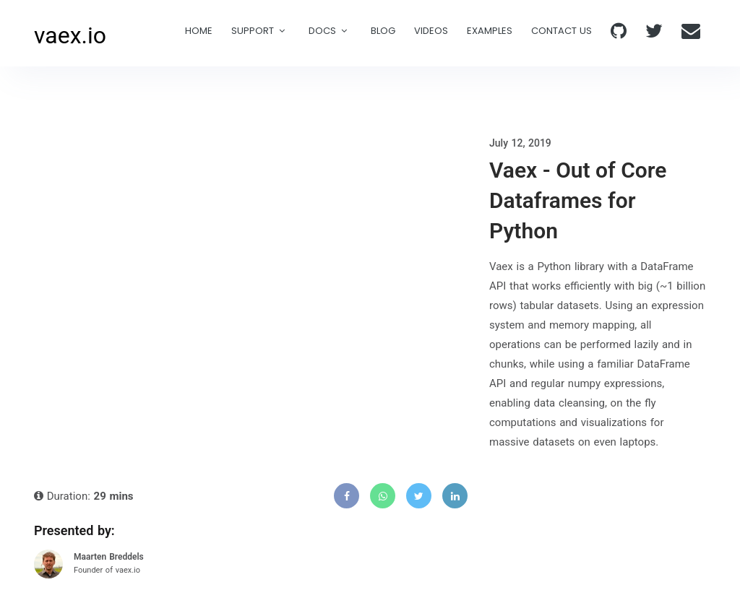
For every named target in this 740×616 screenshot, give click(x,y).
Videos (431, 31)
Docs (322, 31)
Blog (383, 31)
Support (252, 31)
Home (198, 31)
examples (489, 31)
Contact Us (561, 31)
